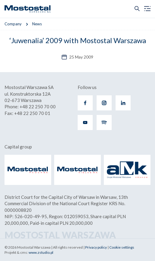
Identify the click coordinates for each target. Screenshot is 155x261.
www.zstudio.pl (41, 252)
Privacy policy (96, 247)
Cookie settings (121, 247)
